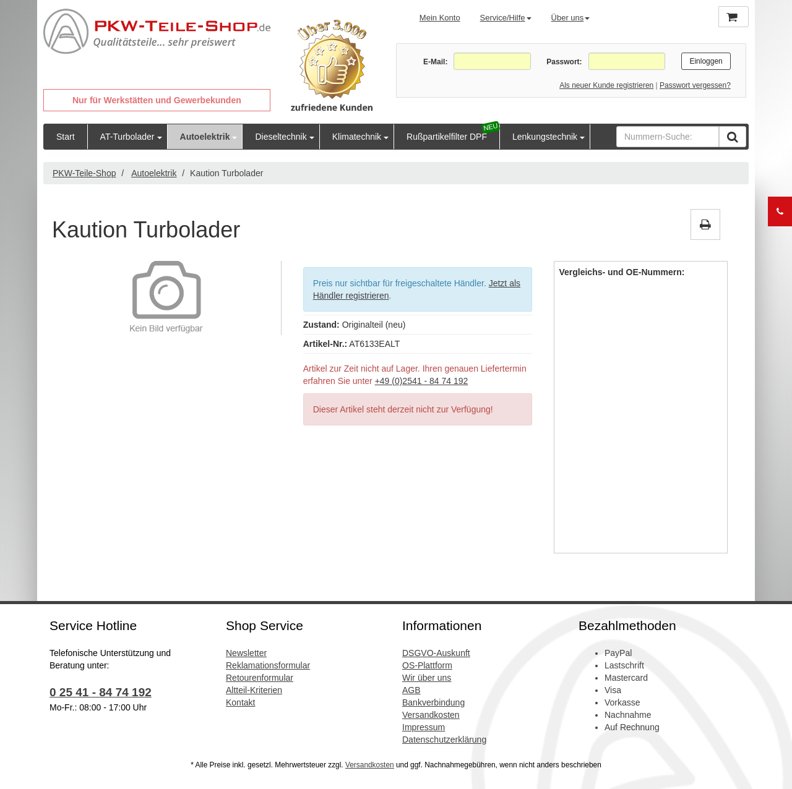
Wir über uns (426, 678)
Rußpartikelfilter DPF (447, 137)
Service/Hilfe (506, 17)
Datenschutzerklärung (444, 739)
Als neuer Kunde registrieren (606, 85)
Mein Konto (440, 17)
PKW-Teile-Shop (84, 173)
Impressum (423, 727)
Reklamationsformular (268, 665)
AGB (411, 690)
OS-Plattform (427, 665)
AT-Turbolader (127, 137)
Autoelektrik (205, 137)
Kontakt (240, 702)
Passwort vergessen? (695, 85)
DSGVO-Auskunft (436, 653)
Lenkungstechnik (544, 137)
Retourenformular (259, 678)
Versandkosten (431, 715)
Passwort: (564, 62)
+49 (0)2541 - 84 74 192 (421, 381)
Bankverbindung (433, 702)
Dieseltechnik (280, 137)
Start (65, 137)
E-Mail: (435, 62)
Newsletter (246, 653)
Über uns (570, 17)
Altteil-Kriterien (254, 690)
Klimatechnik (356, 137)
